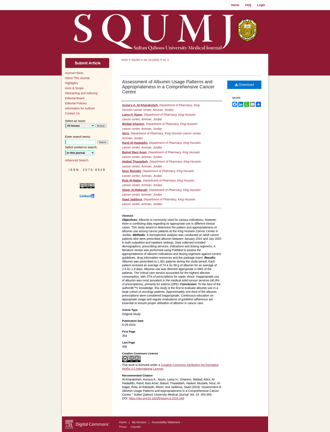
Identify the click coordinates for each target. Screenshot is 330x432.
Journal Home (74, 73)
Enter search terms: (78, 136)
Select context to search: (81, 147)
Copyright (136, 426)
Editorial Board (74, 98)
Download (244, 84)
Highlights (71, 83)
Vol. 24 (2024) (151, 59)
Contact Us (72, 113)
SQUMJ (135, 59)
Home (124, 59)
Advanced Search (76, 160)
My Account (139, 422)
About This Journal (77, 78)
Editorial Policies (76, 103)
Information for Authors (80, 108)
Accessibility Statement (166, 422)
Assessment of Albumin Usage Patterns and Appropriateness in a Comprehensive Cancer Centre (168, 86)
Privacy (123, 426)
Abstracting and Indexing (81, 93)
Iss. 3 (166, 59)
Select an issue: (75, 121)
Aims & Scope (74, 88)
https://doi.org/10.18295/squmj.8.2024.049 (156, 398)
